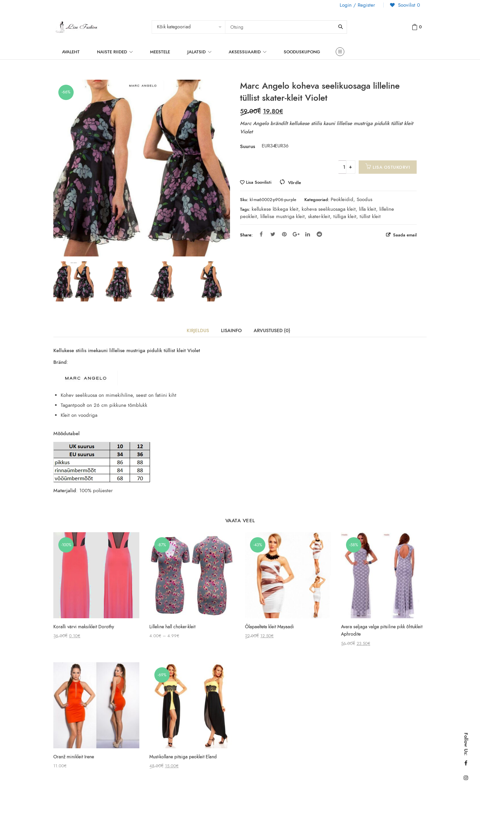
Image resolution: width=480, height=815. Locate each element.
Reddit (319, 234)
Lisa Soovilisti (258, 182)
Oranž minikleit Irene (73, 757)
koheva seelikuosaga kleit (329, 209)
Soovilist (408, 5)
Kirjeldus (198, 330)
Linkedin (307, 234)
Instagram (466, 777)
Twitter (272, 234)
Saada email (404, 235)
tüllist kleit (370, 216)
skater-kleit (319, 216)
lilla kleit (367, 209)
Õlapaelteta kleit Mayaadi (269, 627)
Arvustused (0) (272, 330)
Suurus (247, 146)
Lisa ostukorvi (391, 167)
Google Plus (296, 234)
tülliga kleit (344, 216)
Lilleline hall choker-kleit (172, 627)
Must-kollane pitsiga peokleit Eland (183, 757)
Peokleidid (342, 199)
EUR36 (279, 145)
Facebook (261, 234)
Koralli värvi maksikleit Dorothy (83, 627)
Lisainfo (231, 330)
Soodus (364, 199)
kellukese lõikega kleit (275, 209)
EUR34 (266, 145)
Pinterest (284, 234)
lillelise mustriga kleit (282, 216)
